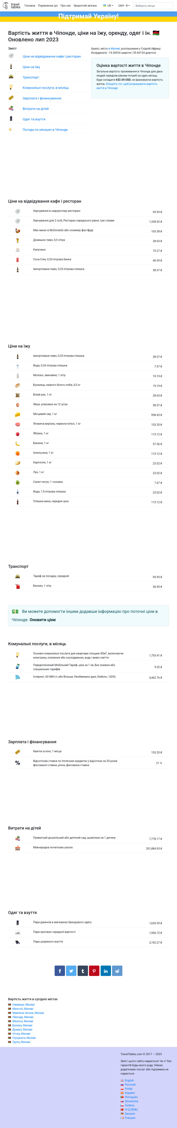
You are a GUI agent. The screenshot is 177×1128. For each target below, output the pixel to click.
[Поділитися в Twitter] (71, 971)
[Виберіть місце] (153, 5)
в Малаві (114, 48)
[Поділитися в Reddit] (117, 971)
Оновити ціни (43, 619)
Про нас (65, 5)
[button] (124, 5)
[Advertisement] (88, 169)
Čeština (127, 1105)
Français (128, 1118)
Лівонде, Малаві (23, 1017)
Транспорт (31, 77)
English (127, 1080)
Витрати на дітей (36, 109)
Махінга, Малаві (22, 1021)
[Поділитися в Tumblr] (83, 971)
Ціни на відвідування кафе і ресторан (52, 56)
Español (128, 1093)
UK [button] (107, 5)
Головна (30, 5)
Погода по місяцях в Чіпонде (45, 130)
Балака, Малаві (22, 1025)
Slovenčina (129, 1101)
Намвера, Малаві (23, 1004)
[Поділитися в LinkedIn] (106, 971)
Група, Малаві (21, 1042)
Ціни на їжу (31, 67)
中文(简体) (129, 1109)
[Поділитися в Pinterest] (94, 971)
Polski (126, 1088)
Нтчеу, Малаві (21, 1033)
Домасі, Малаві (22, 1029)
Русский (128, 1084)
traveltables (15, 5)
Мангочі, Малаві (22, 1008)
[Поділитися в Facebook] (60, 971)
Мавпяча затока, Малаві (28, 1013)
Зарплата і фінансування (42, 98)
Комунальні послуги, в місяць (46, 88)
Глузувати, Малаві (24, 1038)
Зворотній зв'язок (85, 5)
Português (129, 1097)
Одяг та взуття (34, 119)
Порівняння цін (48, 5)
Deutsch (128, 1113)
